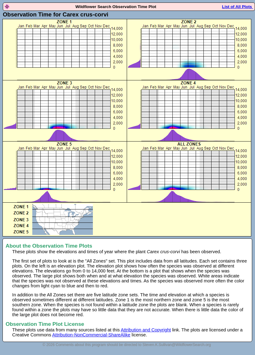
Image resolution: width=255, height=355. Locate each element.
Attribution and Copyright (146, 329)
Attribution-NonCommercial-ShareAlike (91, 334)
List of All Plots (237, 6)
